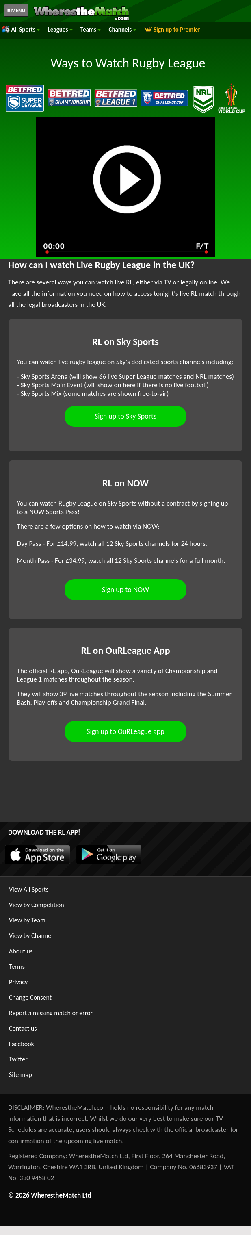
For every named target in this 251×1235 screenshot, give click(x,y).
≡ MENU (16, 10)
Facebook (21, 1044)
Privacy (18, 982)
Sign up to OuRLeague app (125, 731)
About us (20, 951)
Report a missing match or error (51, 1013)
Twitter (18, 1059)
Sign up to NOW (125, 589)
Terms (17, 966)
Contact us (23, 1028)
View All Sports (28, 889)
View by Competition (36, 905)
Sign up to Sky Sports (125, 416)
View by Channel (31, 936)
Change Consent (30, 997)
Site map (20, 1075)
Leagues (60, 29)
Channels (122, 29)
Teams (90, 29)
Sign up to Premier (172, 29)
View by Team (27, 920)
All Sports (21, 29)
